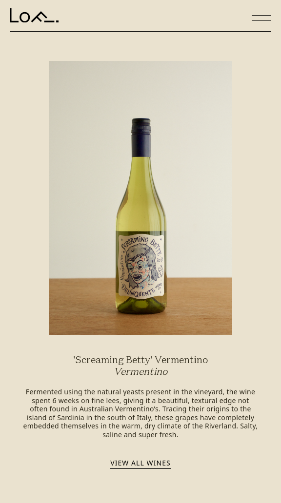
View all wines (140, 462)
